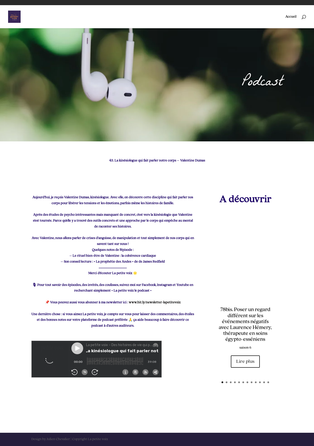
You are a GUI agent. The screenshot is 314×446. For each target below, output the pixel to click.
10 (260, 382)
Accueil (290, 16)
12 (268, 382)
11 (264, 382)
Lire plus (245, 361)
